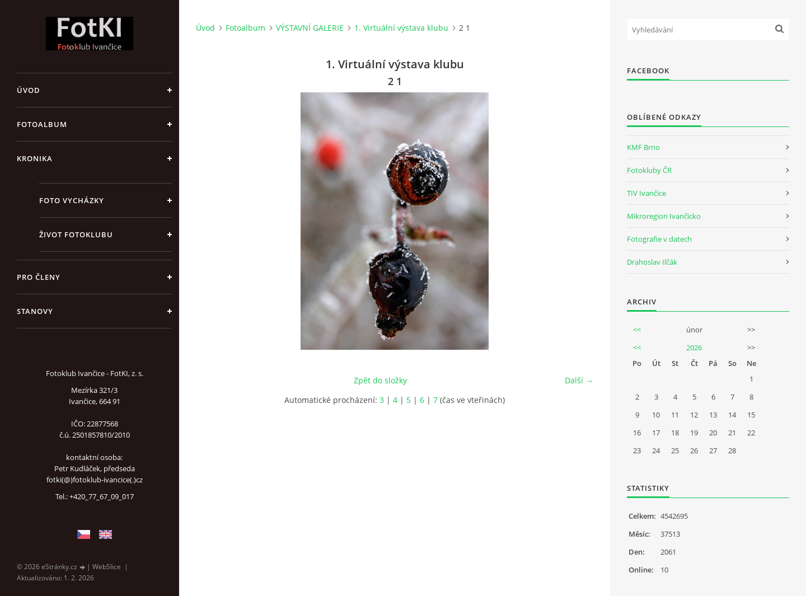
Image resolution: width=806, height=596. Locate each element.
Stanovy (35, 311)
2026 (694, 347)
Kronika (35, 158)
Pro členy (38, 277)
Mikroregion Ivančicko (664, 216)
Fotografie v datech (659, 239)
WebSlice (106, 566)
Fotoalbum (42, 124)
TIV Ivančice (646, 193)
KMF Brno (643, 147)
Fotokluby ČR (649, 170)
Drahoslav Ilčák (652, 262)
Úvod (28, 90)
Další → (579, 380)
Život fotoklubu (76, 234)
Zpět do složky (380, 380)
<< (637, 330)
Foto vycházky (71, 200)
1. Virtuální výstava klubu (401, 27)
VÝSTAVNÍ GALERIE (310, 27)
